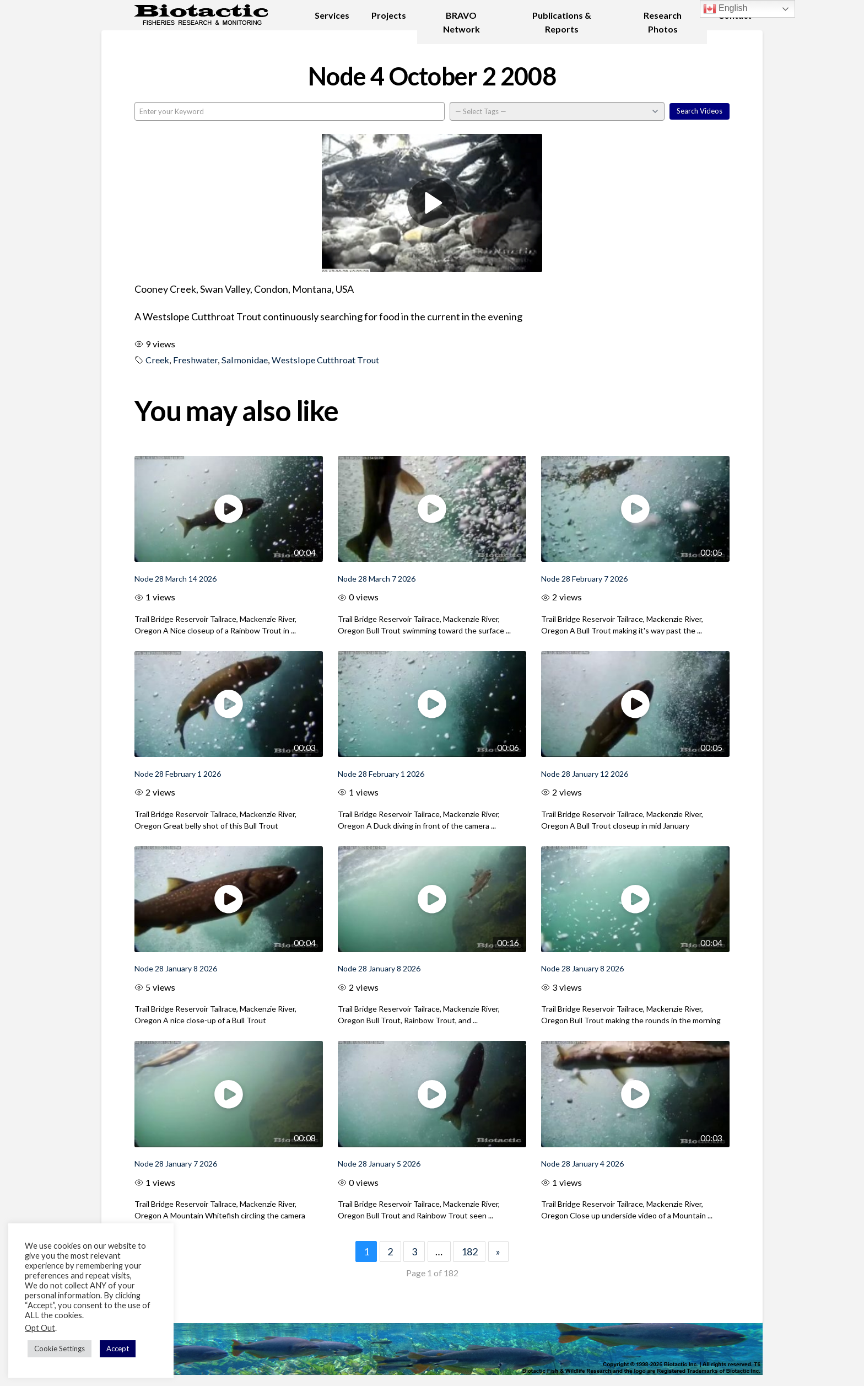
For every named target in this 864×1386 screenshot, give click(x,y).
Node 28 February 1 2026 (177, 773)
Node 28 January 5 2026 (379, 1163)
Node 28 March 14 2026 (175, 578)
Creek (157, 359)
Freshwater (195, 359)
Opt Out (40, 1328)
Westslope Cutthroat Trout (325, 359)
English (725, 8)
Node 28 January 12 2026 (584, 773)
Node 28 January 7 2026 (175, 1163)
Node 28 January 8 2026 (175, 968)
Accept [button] (117, 1348)
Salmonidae (245, 359)
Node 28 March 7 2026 (376, 578)
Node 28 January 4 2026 (582, 1163)
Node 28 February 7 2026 (584, 578)
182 (469, 1251)
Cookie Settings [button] (59, 1348)
